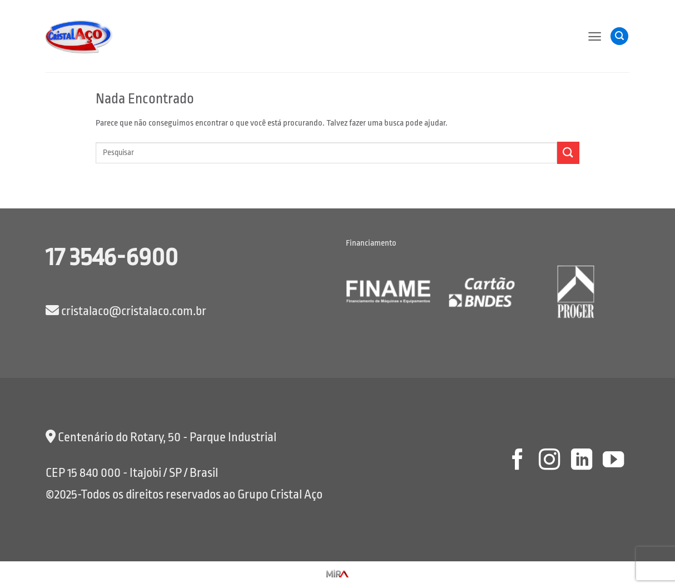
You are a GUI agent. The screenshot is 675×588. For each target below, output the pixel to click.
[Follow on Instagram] (549, 461)
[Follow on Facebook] (517, 461)
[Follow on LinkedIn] (581, 461)
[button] (594, 36)
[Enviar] (568, 152)
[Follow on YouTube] (613, 461)
